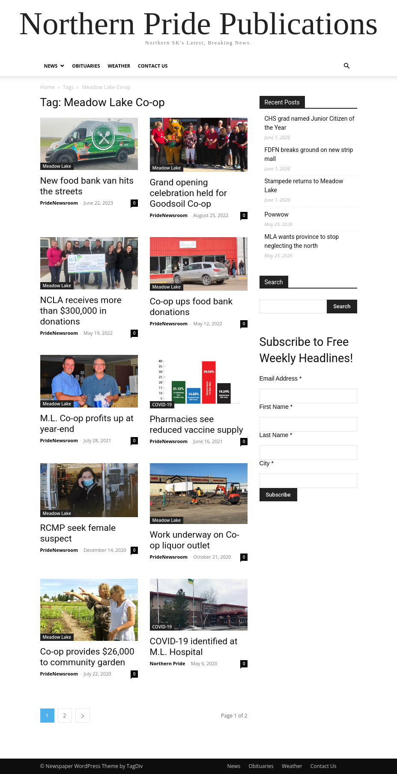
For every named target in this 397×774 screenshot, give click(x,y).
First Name (276, 406)
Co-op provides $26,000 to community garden (87, 656)
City (267, 463)
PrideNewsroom (59, 202)
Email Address (281, 378)
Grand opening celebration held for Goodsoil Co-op (188, 193)
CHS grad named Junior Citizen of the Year (310, 123)
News (51, 66)
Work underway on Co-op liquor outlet (194, 540)
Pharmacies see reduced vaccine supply (196, 424)
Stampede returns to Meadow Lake (304, 186)
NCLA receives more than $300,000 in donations (81, 311)
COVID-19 (162, 405)
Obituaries (86, 66)
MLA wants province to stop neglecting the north (302, 241)
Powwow (277, 214)
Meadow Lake (57, 166)
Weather (118, 66)
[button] (347, 66)
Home (47, 87)
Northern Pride (167, 663)
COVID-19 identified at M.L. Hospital (194, 646)
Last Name (276, 435)
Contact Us (152, 66)
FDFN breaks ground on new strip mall (309, 154)
